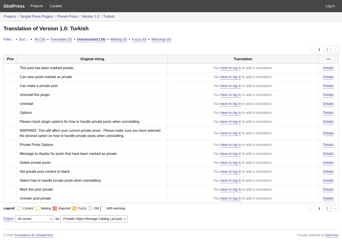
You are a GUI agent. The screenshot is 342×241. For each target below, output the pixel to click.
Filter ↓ (8, 39)
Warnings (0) (161, 39)
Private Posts (67, 16)
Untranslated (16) (91, 39)
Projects (36, 6)
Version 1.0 (90, 16)
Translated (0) (61, 39)
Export (8, 218)
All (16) (40, 39)
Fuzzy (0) (139, 39)
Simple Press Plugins (36, 16)
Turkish (109, 16)
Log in (330, 6)
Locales (56, 6)
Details (328, 68)
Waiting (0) (118, 39)
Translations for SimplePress (33, 235)
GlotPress (14, 6)
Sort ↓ (23, 39)
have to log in (230, 68)
